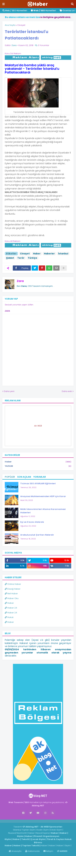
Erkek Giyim (56, 829)
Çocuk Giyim (38, 839)
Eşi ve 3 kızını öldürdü (32, 522)
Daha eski (67, 391)
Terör (20, 258)
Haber (37, 253)
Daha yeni (9, 391)
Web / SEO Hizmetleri (14, 10)
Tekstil (25, 839)
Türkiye (32, 258)
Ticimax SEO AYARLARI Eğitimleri (38, 483)
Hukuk (9, 617)
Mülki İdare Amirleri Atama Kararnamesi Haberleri (43, 511)
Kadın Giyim (43, 829)
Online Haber (13, 584)
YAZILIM (38, 466)
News (39, 833)
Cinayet (21, 25)
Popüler (10, 476)
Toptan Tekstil (30, 845)
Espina (46, 833)
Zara (20, 281)
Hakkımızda (32, 851)
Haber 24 (11, 607)
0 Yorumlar (43, 45)
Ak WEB (38, 425)
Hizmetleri (43, 10)
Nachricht (22, 833)
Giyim (20, 836)
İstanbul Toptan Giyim (24, 829)
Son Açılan (24, 476)
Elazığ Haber (12, 588)
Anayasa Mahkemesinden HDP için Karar (43, 496)
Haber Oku (12, 598)
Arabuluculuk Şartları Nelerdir (37, 534)
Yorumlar (39, 476)
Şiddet (10, 258)
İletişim (48, 851)
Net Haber (11, 593)
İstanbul (63, 253)
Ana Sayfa (10, 25)
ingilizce (33, 821)
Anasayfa (15, 851)
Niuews (12, 833)
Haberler (49, 253)
